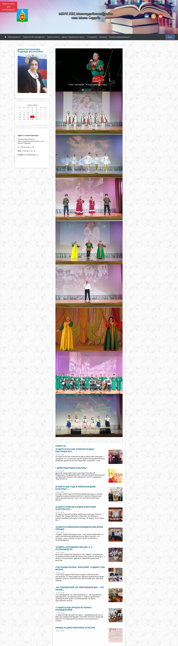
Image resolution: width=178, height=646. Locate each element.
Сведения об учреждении (33, 37)
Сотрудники (92, 37)
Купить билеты (53, 37)
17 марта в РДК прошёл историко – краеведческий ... (74, 608)
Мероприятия (14, 37)
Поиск (170, 37)
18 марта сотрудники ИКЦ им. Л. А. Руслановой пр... (74, 548)
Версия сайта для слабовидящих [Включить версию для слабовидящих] (8, 6)
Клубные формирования (119, 37)
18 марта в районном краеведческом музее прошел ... (79, 528)
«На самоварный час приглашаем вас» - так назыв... (79, 588)
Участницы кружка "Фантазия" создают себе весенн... (80, 568)
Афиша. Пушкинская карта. (73, 37)
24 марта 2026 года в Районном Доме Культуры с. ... (75, 487)
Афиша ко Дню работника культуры (75, 627)
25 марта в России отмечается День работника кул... (74, 450)
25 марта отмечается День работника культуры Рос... (75, 508)
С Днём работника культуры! (71, 468)
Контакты (103, 37)
